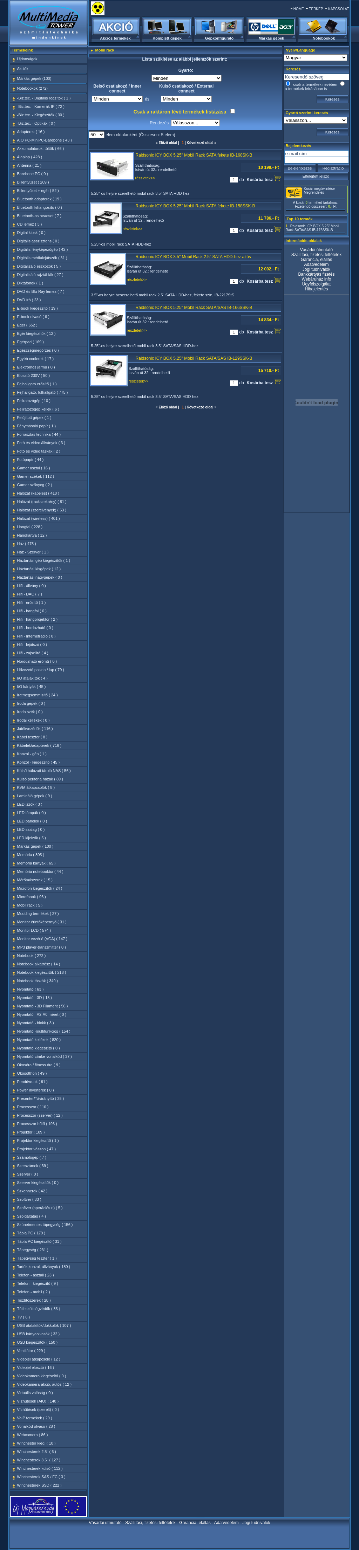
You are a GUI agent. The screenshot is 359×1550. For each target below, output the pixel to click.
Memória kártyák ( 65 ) (36, 863)
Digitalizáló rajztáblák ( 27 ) (40, 275)
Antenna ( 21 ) (29, 165)
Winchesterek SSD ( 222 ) (39, 1485)
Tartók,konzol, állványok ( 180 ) (43, 1267)
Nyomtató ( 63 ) (30, 989)
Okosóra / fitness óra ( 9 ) (39, 1065)
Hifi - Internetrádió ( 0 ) (36, 636)
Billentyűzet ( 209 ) (33, 182)
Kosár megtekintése (319, 189)
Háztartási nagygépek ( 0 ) (39, 577)
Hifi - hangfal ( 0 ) (32, 611)
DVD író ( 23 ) (29, 300)
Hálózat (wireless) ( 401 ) (38, 518)
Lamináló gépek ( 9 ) (34, 796)
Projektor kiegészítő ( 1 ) (38, 1140)
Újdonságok (27, 59)
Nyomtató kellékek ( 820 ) (39, 1040)
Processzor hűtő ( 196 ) (37, 1124)
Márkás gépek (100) (34, 78)
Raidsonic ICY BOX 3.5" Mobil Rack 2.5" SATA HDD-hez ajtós (193, 256)
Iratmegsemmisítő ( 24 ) (37, 695)
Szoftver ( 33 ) (29, 1199)
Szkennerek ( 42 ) (32, 1191)
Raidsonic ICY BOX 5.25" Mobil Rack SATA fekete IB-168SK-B (194, 155)
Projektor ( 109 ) (31, 1132)
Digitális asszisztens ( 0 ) (38, 241)
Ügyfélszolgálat (316, 284)
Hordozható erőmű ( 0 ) (37, 661)
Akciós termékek (115, 38)
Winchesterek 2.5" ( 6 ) (36, 1451)
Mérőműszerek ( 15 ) (35, 880)
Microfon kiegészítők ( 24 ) (39, 888)
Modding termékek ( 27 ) (38, 913)
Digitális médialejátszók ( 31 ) (42, 258)
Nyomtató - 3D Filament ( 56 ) (42, 1006)
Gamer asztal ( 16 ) (33, 468)
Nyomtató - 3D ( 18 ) (34, 998)
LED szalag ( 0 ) (31, 829)
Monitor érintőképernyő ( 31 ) (42, 922)
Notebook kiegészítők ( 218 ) (41, 972)
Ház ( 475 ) (26, 544)
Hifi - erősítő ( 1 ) (31, 602)
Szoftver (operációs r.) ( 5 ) (40, 1208)
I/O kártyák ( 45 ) (31, 686)
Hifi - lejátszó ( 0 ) (32, 644)
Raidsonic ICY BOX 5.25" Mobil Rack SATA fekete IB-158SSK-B (195, 206)
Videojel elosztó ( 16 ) (35, 1367)
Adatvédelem (316, 264)
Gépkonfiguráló (219, 38)
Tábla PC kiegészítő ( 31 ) (39, 1241)
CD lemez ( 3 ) (29, 224)
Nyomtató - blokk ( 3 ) (35, 1023)
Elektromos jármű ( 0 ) (36, 367)
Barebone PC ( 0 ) (32, 174)
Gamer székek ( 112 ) (35, 476)
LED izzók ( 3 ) (29, 804)
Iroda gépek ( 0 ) (31, 703)
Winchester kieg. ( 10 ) (36, 1443)
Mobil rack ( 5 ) (30, 905)
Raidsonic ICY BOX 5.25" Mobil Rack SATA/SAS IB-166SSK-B (194, 307)
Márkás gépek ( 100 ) (35, 846)
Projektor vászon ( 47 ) (36, 1149)
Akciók (22, 69)
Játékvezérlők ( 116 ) (35, 728)
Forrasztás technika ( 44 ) (39, 434)
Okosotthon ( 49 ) (32, 1073)
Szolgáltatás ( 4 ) (31, 1216)
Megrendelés (314, 192)
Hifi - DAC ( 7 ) (29, 594)
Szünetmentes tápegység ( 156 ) (45, 1224)
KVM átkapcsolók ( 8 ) (36, 787)
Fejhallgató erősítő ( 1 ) (37, 384)
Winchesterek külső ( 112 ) (40, 1468)
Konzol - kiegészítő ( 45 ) (38, 762)
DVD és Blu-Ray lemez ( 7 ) (41, 291)
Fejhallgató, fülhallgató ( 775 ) (42, 392)
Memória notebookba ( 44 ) (40, 871)
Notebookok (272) (32, 88)
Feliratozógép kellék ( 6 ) (38, 409)
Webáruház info (316, 279)
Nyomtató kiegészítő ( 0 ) (38, 1048)
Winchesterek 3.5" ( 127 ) (39, 1460)
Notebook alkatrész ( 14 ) (38, 964)
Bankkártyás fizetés (316, 274)
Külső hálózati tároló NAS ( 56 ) (44, 771)
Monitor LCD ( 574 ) (34, 930)
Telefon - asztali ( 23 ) (35, 1275)
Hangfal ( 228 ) (30, 527)
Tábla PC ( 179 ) (31, 1233)
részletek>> (145, 178)
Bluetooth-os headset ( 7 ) (39, 216)
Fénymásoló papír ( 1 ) (36, 426)
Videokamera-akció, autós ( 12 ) (44, 1384)
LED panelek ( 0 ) (32, 821)
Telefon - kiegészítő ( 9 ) (37, 1283)
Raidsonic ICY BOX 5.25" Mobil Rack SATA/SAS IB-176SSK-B (312, 228)
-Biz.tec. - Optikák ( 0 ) (36, 123)
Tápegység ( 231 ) (32, 1250)
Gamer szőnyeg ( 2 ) (34, 485)
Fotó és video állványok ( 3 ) (41, 443)
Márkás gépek (271, 38)
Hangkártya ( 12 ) (32, 535)
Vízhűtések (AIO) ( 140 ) (38, 1401)
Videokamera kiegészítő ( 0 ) (41, 1376)
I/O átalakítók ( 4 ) (32, 678)
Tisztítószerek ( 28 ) (34, 1300)
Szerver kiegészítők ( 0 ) (38, 1182)
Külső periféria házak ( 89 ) (40, 779)
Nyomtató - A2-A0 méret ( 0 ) (42, 1014)
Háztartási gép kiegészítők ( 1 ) (43, 560)
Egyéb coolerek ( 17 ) (35, 359)
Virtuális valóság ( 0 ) (35, 1393)
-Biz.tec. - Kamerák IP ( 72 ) (41, 106)
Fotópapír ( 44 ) (30, 459)
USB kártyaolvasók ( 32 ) (38, 1334)
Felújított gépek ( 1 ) (34, 417)
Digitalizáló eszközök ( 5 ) (39, 266)
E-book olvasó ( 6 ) (33, 317)
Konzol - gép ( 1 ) (32, 754)
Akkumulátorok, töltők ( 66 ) (40, 148)
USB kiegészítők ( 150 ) (37, 1342)
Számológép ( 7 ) (32, 1157)
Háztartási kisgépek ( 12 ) (39, 569)
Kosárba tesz (263, 178)
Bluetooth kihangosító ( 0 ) (39, 207)
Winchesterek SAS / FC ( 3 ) (41, 1477)
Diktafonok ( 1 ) (30, 283)
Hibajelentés (316, 289)
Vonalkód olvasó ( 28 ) (36, 1426)
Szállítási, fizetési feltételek (316, 254)
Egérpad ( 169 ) (30, 342)
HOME (298, 9)
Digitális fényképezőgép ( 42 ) (42, 249)
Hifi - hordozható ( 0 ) (35, 628)
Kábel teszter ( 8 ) (32, 737)
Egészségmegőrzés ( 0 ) (38, 350)
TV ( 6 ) (23, 1317)
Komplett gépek (167, 38)
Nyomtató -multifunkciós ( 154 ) (43, 1031)
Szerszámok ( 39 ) (32, 1166)
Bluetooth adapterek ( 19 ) (39, 199)
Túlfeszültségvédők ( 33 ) (38, 1309)
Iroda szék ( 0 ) (30, 712)
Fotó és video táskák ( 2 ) (39, 451)
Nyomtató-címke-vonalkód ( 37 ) (44, 1056)
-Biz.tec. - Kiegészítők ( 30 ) (41, 115)
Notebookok (324, 38)
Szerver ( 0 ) (28, 1174)
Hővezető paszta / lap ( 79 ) (41, 670)
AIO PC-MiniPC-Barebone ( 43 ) (44, 140)
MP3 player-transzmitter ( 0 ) (41, 947)
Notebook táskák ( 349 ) (37, 981)
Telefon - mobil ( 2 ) (33, 1292)
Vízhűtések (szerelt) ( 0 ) (38, 1409)
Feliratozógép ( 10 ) (33, 401)
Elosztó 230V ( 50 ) (33, 375)
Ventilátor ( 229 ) (31, 1351)
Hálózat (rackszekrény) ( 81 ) (42, 502)
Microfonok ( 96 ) (31, 897)
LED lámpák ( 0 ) (31, 813)
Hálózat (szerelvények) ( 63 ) (42, 510)
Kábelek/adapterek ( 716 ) (39, 745)
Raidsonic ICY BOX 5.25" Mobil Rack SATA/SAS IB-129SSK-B (194, 358)
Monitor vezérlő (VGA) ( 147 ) (42, 939)
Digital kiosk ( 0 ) (31, 232)
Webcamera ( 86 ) (32, 1435)
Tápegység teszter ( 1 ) (37, 1258)
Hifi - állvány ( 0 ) (31, 586)
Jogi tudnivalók (316, 269)
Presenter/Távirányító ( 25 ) (40, 1098)
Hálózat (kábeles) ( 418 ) (38, 493)
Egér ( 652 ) (27, 325)
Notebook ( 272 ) (31, 955)
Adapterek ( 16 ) (31, 132)
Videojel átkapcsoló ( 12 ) (38, 1359)
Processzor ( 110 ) (33, 1107)
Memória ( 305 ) (31, 855)
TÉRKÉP (316, 9)
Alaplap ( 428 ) (29, 157)
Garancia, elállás (316, 259)
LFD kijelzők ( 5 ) (31, 838)
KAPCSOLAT (338, 9)
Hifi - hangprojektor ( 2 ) (37, 619)
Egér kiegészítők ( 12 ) (36, 333)
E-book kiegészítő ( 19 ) (37, 308)
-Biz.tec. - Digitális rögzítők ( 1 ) (44, 98)
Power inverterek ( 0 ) (35, 1090)
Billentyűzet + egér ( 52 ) (38, 190)
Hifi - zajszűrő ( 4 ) (32, 653)
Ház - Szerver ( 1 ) (33, 552)
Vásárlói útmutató (316, 249)
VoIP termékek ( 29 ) (34, 1418)
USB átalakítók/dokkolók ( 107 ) (44, 1325)
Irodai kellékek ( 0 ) (33, 720)
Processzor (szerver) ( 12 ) (40, 1115)
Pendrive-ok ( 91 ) (32, 1082)
